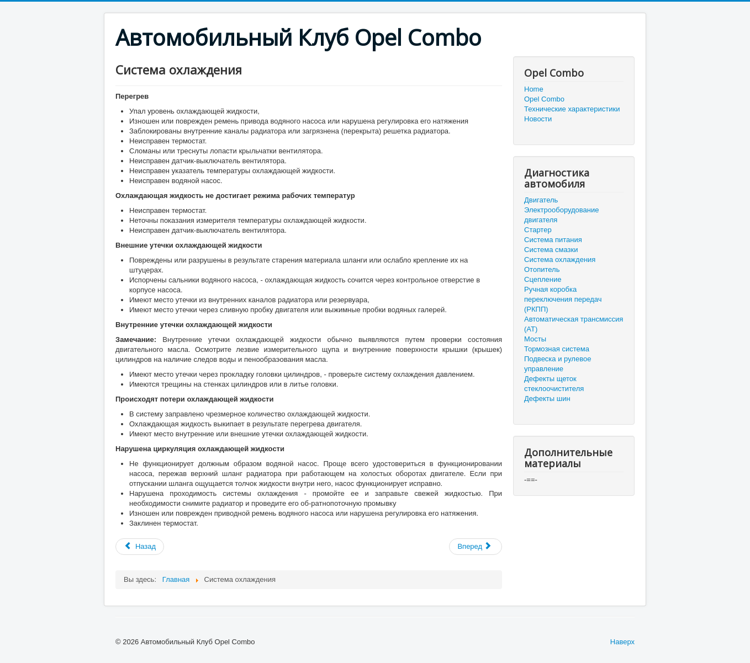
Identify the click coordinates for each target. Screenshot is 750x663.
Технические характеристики (572, 109)
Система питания (553, 240)
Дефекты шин (547, 398)
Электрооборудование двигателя (561, 215)
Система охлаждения (559, 259)
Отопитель (541, 269)
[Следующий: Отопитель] (475, 546)
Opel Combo (544, 99)
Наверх (622, 642)
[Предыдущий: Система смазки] (139, 546)
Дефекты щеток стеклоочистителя (554, 384)
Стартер (538, 230)
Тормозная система (556, 349)
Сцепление (542, 279)
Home (533, 89)
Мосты (535, 339)
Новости (538, 119)
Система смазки (551, 249)
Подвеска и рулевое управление (557, 364)
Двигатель (541, 200)
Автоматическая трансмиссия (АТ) (573, 324)
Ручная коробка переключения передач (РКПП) (562, 299)
